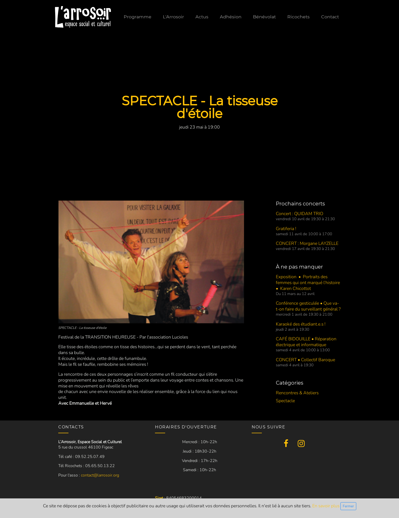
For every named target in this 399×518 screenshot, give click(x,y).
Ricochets (298, 16)
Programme (137, 16)
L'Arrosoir (173, 16)
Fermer (348, 506)
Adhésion (230, 16)
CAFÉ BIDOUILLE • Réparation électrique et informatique (306, 342)
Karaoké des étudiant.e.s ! (300, 324)
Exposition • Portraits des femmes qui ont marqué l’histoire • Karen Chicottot (308, 282)
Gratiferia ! (286, 229)
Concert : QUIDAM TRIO (299, 214)
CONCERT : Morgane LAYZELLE (307, 243)
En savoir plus (326, 506)
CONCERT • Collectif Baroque (305, 360)
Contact (330, 16)
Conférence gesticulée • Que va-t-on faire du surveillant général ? (308, 306)
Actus (201, 16)
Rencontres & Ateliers (297, 393)
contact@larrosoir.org (100, 475)
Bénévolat (264, 16)
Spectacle (285, 401)
